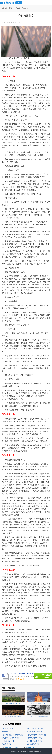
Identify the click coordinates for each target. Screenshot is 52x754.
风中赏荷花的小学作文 (34, 732)
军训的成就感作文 (33, 744)
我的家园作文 (6, 744)
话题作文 (19, 2)
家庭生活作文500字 (8, 729)
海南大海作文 (6, 732)
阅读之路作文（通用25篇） (36, 729)
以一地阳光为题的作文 (34, 741)
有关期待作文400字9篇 (34, 738)
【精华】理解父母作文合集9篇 (12, 735)
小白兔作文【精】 (8, 741)
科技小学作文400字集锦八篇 (36, 735)
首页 (10, 8)
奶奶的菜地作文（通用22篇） (13, 747)
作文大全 (17, 8)
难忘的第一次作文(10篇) (10, 738)
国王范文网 (23, 751)
